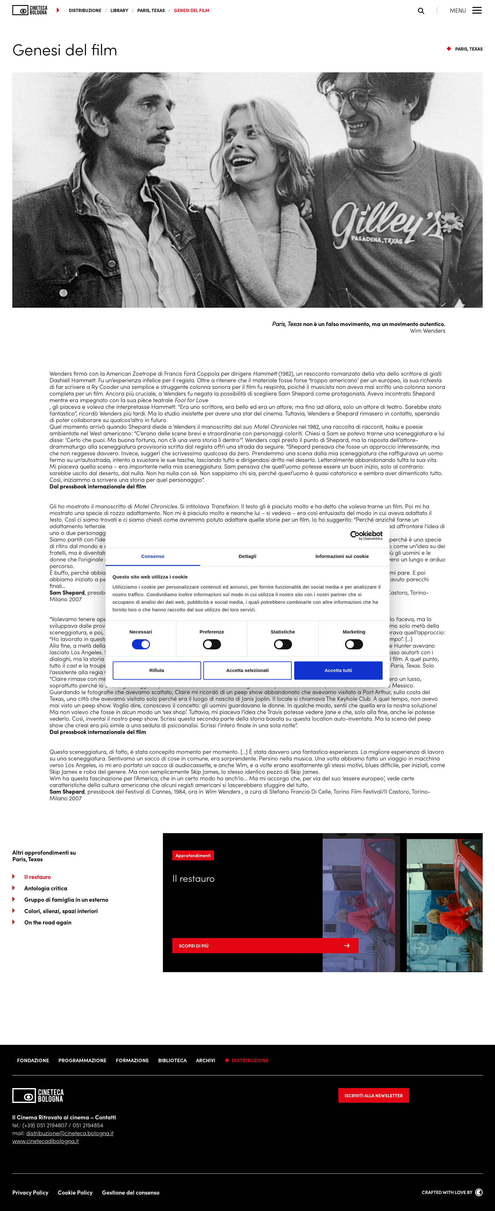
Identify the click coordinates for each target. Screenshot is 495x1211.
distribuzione (85, 10)
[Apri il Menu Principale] (466, 10)
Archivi (205, 1060)
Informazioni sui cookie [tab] (342, 556)
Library (119, 10)
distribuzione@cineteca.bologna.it (69, 1133)
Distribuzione (250, 1060)
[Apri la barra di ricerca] (427, 10)
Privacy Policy (30, 1192)
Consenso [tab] (152, 556)
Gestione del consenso (130, 1192)
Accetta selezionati (247, 670)
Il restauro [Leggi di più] (193, 877)
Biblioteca (172, 1060)
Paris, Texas (151, 10)
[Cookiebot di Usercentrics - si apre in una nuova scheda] (355, 535)
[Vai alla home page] (29, 10)
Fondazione (33, 1060)
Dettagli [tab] (247, 556)
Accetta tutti (338, 670)
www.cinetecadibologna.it (45, 1141)
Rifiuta (156, 670)
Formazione (132, 1060)
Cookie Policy (75, 1192)
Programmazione (82, 1060)
